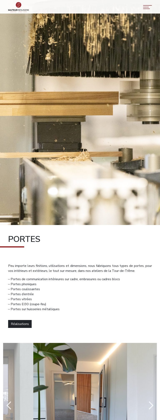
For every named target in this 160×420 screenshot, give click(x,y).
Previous (9, 405)
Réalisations (20, 324)
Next (151, 405)
